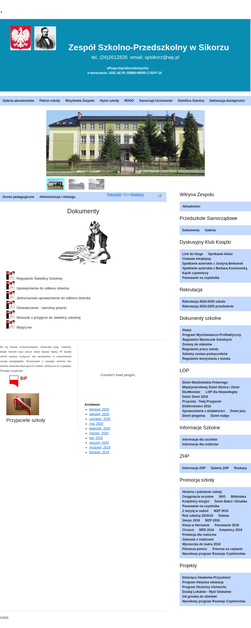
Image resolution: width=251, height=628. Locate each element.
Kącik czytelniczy (195, 273)
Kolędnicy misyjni (195, 501)
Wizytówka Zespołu (80, 101)
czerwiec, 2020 (99, 419)
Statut (186, 330)
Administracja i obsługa (57, 197)
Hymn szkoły (109, 101)
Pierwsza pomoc (194, 549)
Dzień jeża (237, 411)
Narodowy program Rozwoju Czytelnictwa (213, 554)
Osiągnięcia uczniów (197, 496)
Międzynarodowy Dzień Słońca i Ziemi (210, 387)
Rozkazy (240, 468)
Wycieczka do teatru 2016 (201, 544)
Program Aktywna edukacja (203, 582)
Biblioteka (238, 496)
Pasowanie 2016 (227, 525)
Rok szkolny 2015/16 (197, 516)
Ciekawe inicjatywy (196, 259)
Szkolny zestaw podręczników (204, 354)
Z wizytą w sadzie (195, 511)
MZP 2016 (212, 520)
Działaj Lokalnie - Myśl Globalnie (206, 592)
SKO (222, 496)
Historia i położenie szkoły (202, 492)
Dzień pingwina (193, 416)
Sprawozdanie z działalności (203, 411)
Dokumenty (190, 230)
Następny (137, 194)
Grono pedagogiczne (18, 197)
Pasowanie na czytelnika (200, 278)
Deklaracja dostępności (227, 101)
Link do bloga (192, 254)
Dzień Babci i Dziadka (231, 501)
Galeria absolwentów (18, 101)
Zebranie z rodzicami (198, 539)
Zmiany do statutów (197, 344)
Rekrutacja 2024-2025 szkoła (203, 301)
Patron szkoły (49, 101)
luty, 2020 (96, 438)
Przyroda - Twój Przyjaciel (201, 401)
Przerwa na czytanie (227, 549)
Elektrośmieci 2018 (196, 406)
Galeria (210, 230)
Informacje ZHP (194, 468)
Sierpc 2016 (191, 520)
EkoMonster (191, 392)
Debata (224, 516)
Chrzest (188, 530)
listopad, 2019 (99, 452)
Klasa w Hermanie (196, 525)
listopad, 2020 (99, 409)
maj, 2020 (96, 424)
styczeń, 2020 (99, 443)
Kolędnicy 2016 (230, 530)
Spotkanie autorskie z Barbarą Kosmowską (214, 268)
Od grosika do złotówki (199, 596)
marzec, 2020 (99, 433)
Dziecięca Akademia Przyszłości (206, 577)
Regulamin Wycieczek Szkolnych (207, 339)
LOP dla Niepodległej (222, 392)
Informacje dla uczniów (199, 439)
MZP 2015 (221, 511)
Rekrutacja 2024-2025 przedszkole (208, 306)
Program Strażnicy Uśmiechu (204, 587)
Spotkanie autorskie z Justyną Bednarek (212, 263)
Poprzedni (114, 194)
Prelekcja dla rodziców (199, 535)
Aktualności (191, 206)
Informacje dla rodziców (200, 444)
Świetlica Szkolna (191, 101)
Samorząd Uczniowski (156, 101)
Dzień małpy (220, 416)
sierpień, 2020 (99, 414)
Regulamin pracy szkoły (200, 349)
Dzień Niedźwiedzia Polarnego (205, 382)
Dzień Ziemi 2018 (195, 397)
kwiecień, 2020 (99, 428)
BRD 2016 (206, 530)
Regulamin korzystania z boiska (206, 359)
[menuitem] (55, 184)
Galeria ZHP (220, 468)
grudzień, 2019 (99, 447)
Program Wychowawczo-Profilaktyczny (211, 335)
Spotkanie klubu (220, 254)
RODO (129, 101)
